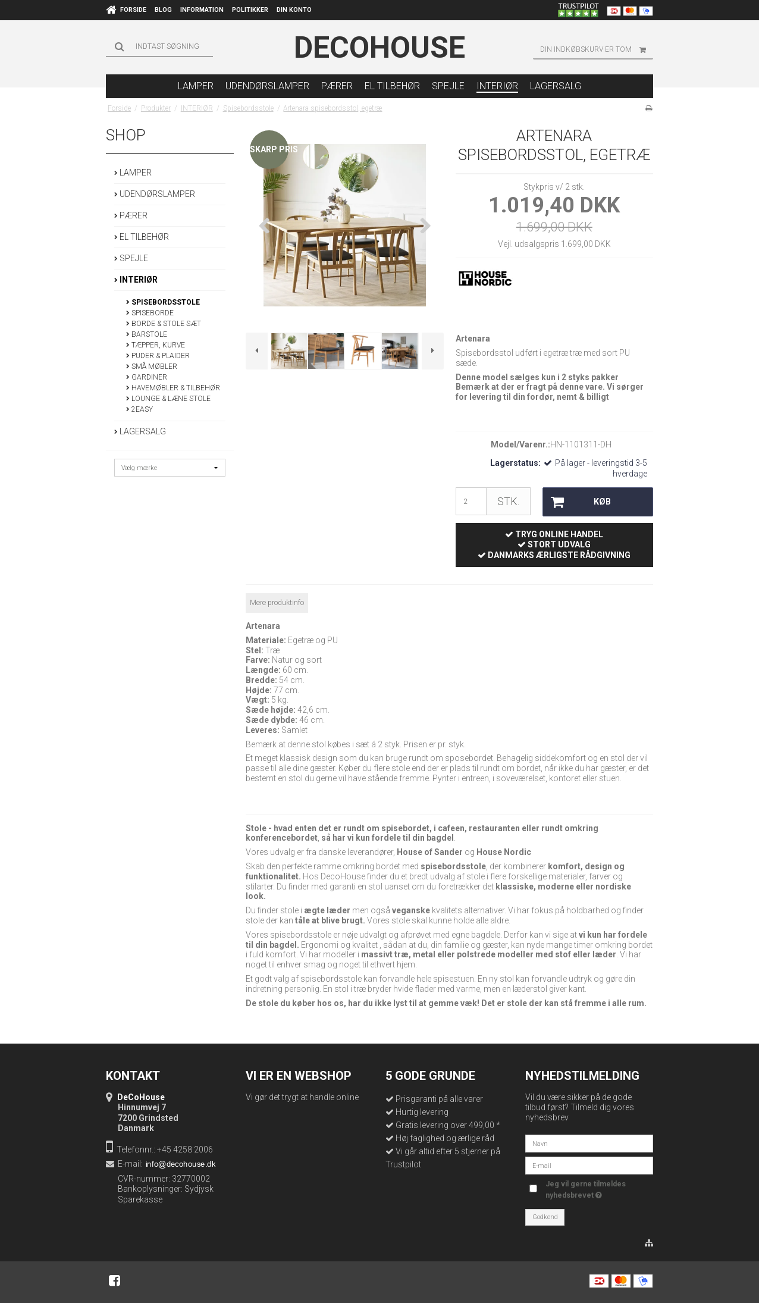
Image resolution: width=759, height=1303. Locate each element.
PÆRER (131, 215)
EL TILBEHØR (141, 237)
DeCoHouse (379, 47)
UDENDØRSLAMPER (154, 194)
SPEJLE (131, 258)
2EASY (139, 409)
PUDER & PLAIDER (158, 356)
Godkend (545, 1217)
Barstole (146, 334)
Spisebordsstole (163, 302)
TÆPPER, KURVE (155, 345)
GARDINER (146, 377)
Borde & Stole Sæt (163, 324)
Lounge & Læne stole (168, 398)
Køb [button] (576, 502)
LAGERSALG (140, 431)
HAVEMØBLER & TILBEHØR (173, 388)
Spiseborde (150, 313)
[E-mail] (589, 1165)
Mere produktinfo (277, 603)
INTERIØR (136, 279)
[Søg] (159, 46)
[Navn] (589, 1143)
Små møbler (151, 366)
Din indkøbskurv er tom (596, 49)
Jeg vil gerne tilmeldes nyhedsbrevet (585, 1189)
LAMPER (133, 172)
